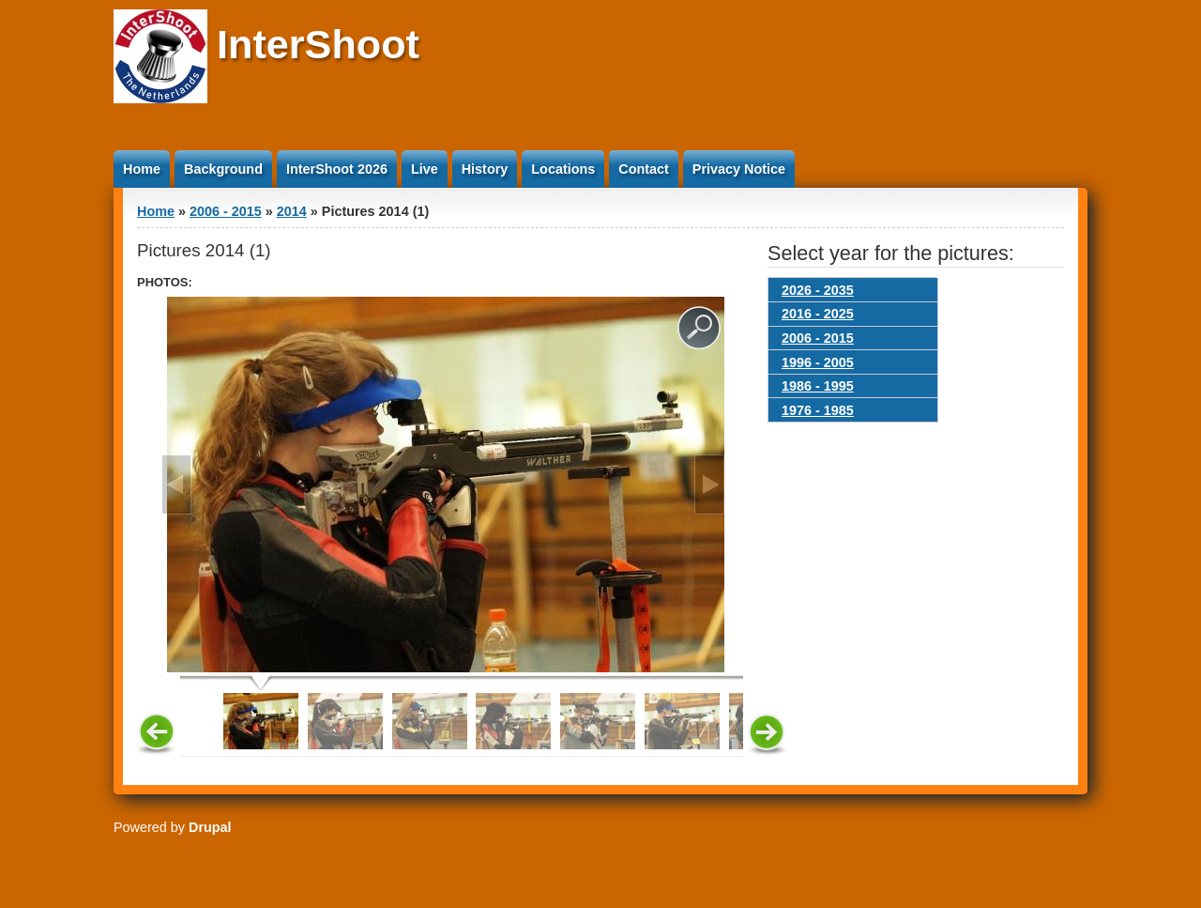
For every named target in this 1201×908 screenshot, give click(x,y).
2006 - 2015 (226, 211)
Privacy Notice (738, 169)
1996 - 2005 (818, 362)
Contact (643, 169)
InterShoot (318, 44)
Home (141, 169)
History (485, 169)
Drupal (210, 827)
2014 (292, 211)
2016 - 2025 (818, 313)
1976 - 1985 (818, 410)
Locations (563, 169)
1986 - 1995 (818, 385)
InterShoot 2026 (337, 169)
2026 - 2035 (818, 290)
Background (223, 169)
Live (424, 169)
